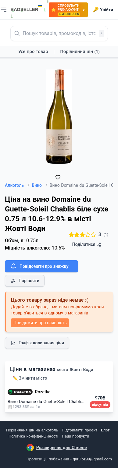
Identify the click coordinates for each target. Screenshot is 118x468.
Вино (39, 185)
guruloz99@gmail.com (92, 459)
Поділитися (86, 244)
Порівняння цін (79, 51)
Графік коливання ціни (37, 343)
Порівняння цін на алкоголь (32, 430)
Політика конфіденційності (33, 436)
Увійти (103, 9)
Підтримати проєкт (79, 430)
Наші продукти (75, 436)
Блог (105, 430)
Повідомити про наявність (39, 322)
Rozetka (43, 391)
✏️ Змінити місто (30, 378)
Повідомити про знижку (39, 266)
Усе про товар (33, 51)
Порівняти (24, 281)
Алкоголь (17, 185)
